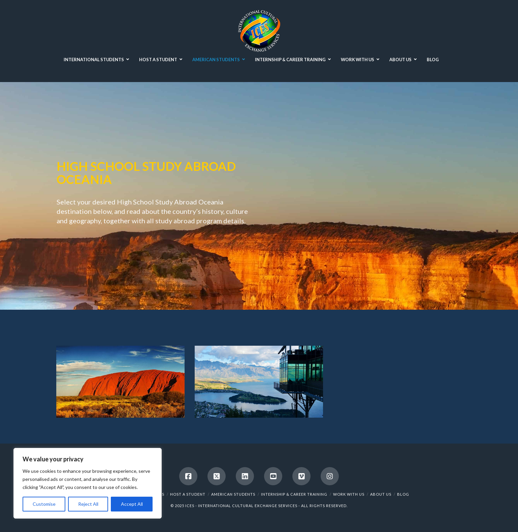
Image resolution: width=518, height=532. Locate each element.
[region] (87, 483)
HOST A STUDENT (187, 494)
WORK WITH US (348, 494)
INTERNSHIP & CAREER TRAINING (294, 494)
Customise (44, 504)
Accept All (132, 504)
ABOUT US (380, 494)
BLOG (403, 494)
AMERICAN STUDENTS (233, 494)
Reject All (88, 504)
